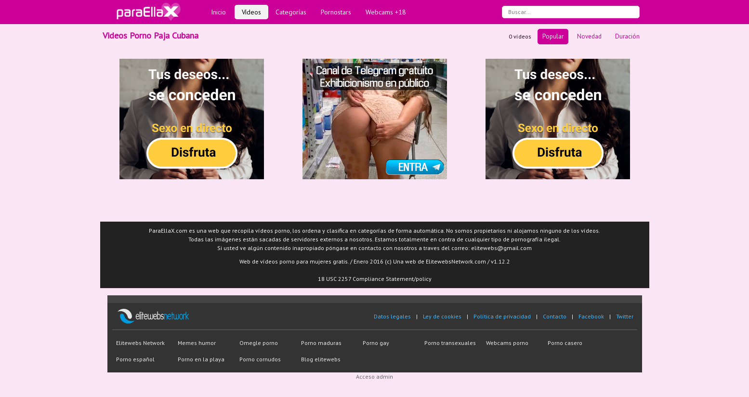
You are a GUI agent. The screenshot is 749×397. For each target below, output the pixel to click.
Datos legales (392, 316)
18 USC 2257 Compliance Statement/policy (375, 278)
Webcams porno (507, 342)
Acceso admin (374, 376)
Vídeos (251, 12)
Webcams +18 (386, 12)
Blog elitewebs (321, 359)
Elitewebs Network (140, 342)
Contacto (554, 316)
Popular (553, 36)
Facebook (591, 316)
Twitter (624, 316)
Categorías (291, 12)
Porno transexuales (450, 342)
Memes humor (197, 342)
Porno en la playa (201, 359)
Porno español (135, 359)
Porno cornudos (260, 359)
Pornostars (336, 12)
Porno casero (565, 342)
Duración (627, 36)
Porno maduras (321, 342)
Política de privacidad (502, 316)
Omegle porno (258, 342)
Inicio (218, 12)
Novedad (589, 36)
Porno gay (376, 342)
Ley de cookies (442, 316)
